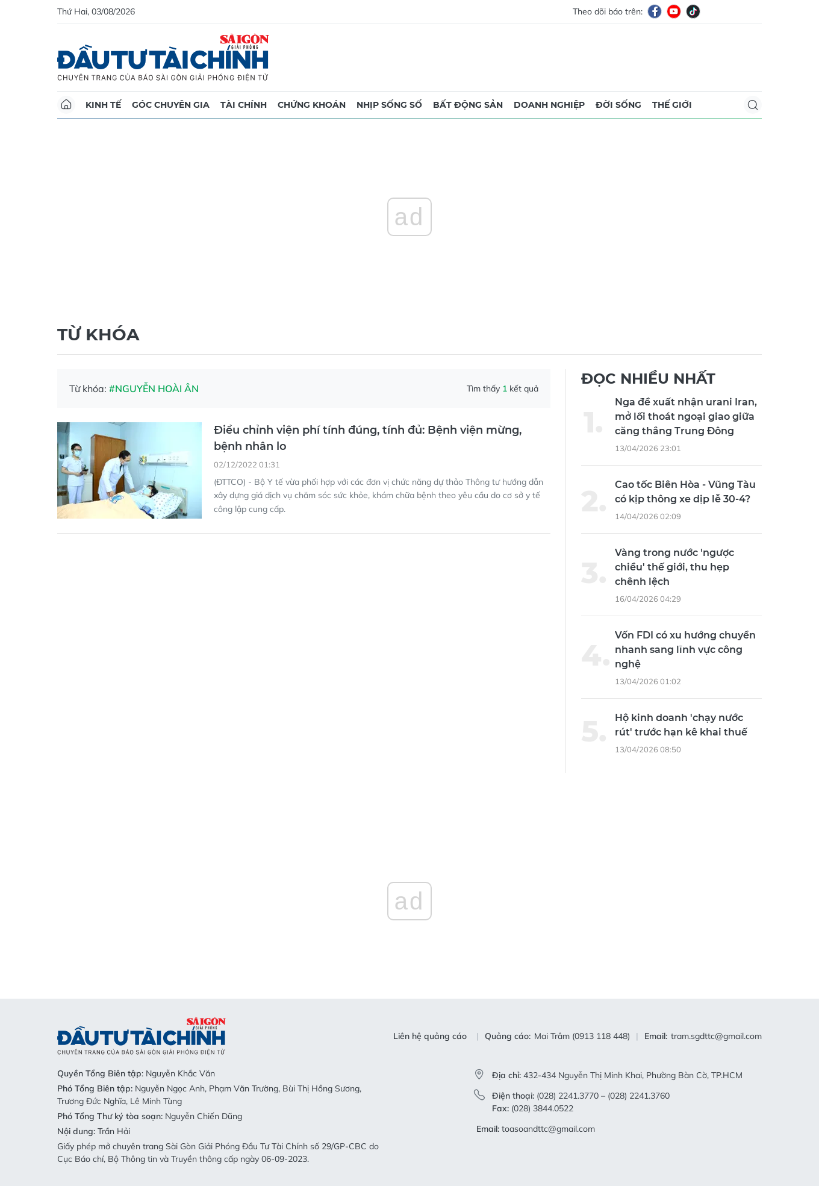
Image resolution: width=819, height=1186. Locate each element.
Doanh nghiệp (549, 104)
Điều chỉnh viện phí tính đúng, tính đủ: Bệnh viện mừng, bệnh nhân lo (368, 438)
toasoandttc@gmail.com (548, 1128)
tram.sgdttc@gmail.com (716, 1036)
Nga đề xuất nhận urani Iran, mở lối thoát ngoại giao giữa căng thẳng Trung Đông (686, 416)
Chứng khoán (312, 104)
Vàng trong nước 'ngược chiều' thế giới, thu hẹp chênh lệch (674, 567)
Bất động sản (468, 104)
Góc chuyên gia (171, 104)
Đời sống (618, 104)
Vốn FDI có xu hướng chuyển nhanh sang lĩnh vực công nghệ (685, 649)
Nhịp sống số (389, 104)
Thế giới (672, 104)
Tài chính (243, 104)
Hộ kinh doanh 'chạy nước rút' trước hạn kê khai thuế (681, 725)
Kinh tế (103, 104)
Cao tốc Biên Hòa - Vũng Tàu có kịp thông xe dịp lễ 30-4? (685, 492)
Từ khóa (98, 334)
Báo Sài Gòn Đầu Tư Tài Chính (163, 57)
